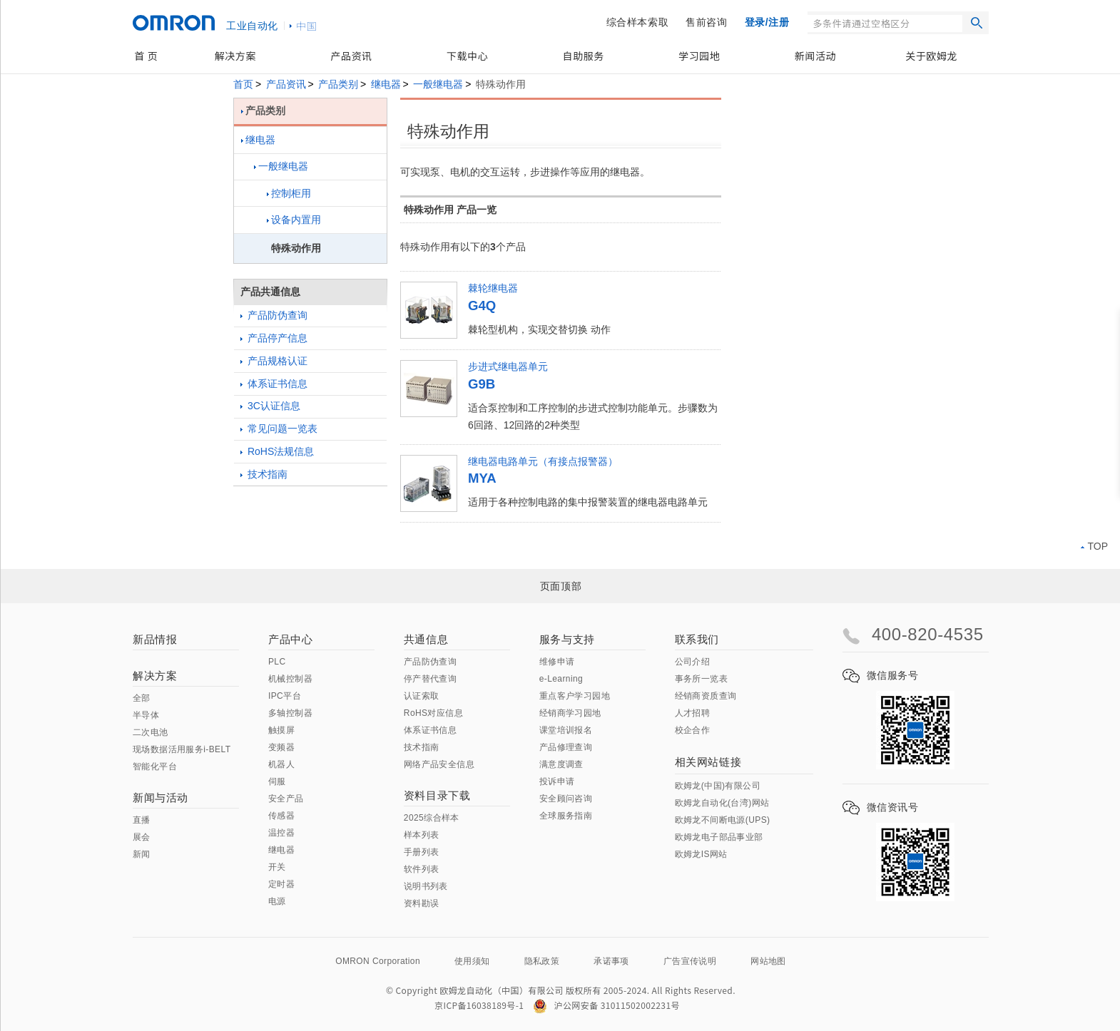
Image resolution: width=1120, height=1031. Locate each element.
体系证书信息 (273, 383)
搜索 (976, 22)
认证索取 (421, 696)
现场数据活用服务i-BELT (181, 749)
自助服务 (583, 55)
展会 (142, 837)
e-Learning (561, 679)
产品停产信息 (273, 338)
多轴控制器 (290, 713)
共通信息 (426, 639)
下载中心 (467, 55)
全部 (142, 698)
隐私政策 (542, 961)
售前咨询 (706, 22)
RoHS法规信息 (277, 451)
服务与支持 (567, 639)
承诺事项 (611, 961)
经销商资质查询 (706, 696)
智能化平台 (155, 766)
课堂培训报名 (565, 730)
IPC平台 (284, 696)
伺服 (277, 781)
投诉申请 (557, 781)
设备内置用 (294, 219)
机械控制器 (290, 679)
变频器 (281, 747)
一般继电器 (438, 84)
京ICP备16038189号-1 (479, 1005)
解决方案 (235, 55)
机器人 (281, 764)
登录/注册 (767, 22)
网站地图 (768, 961)
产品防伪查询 (273, 315)
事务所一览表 (701, 679)
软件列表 (421, 869)
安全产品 (286, 799)
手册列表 (421, 852)
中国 (306, 26)
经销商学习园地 (570, 713)
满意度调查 (561, 764)
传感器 (281, 816)
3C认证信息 (270, 405)
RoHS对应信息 (433, 713)
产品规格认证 (273, 360)
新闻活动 (815, 55)
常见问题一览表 (278, 428)
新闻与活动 (160, 797)
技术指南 (263, 474)
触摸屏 (281, 730)
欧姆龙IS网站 (701, 854)
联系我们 (697, 639)
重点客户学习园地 (574, 696)
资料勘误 (421, 903)
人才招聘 (693, 713)
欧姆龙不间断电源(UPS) (722, 820)
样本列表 (421, 835)
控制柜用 (289, 193)
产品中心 (290, 639)
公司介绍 (693, 662)
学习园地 (699, 55)
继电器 (386, 84)
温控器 (281, 833)
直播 (142, 820)
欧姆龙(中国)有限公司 (717, 786)
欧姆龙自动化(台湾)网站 (722, 803)
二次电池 (150, 732)
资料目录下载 (437, 795)
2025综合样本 (431, 818)
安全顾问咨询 (565, 799)
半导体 (146, 715)
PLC (277, 662)
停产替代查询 (430, 679)
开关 (277, 867)
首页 (243, 84)
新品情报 (155, 639)
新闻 (142, 854)
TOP (1094, 546)
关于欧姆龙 (931, 55)
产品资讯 (351, 55)
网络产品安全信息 (439, 764)
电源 (277, 901)
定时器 (281, 884)
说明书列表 (426, 886)
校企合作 (693, 730)
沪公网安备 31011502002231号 (606, 1005)
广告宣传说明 (689, 961)
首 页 (146, 55)
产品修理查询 (565, 747)
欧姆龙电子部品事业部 (719, 837)
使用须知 (472, 961)
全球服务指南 (565, 816)
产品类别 (338, 84)
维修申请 (557, 662)
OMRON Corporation (377, 961)
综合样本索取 (637, 22)
